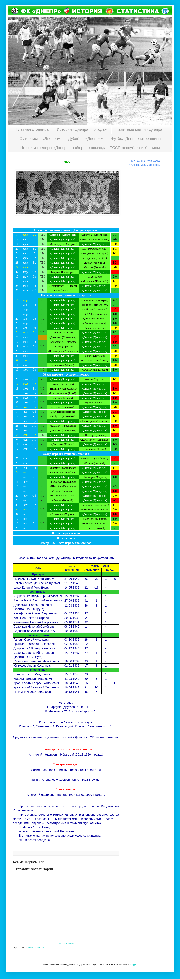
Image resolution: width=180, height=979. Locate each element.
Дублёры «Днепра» (85, 138)
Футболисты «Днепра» (40, 138)
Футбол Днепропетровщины (136, 138)
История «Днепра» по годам (82, 129)
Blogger (133, 965)
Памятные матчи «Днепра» (140, 129)
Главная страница (32, 129)
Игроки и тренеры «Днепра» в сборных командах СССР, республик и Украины (90, 148)
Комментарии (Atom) (37, 948)
